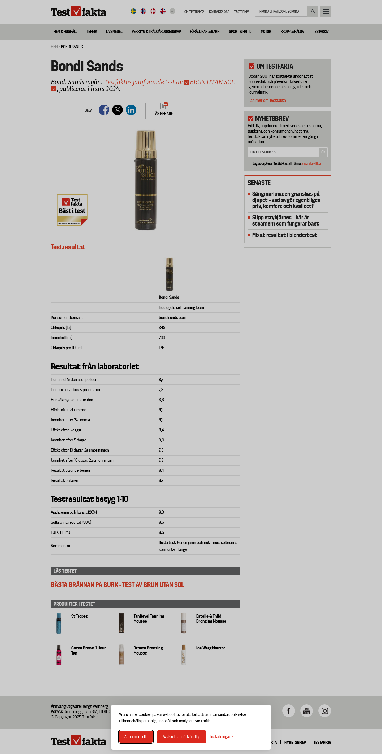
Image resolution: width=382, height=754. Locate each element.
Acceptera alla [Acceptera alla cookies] (135, 736)
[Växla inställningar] (221, 736)
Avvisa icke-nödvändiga (181, 736)
